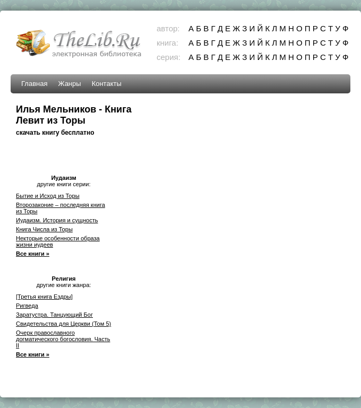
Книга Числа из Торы (44, 229)
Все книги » (32, 253)
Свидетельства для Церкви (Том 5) (63, 323)
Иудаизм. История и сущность (57, 220)
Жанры (69, 84)
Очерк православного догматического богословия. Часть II (63, 339)
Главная (34, 84)
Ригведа (27, 305)
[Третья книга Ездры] (44, 296)
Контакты (107, 84)
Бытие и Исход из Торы (48, 196)
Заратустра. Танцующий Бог (54, 314)
